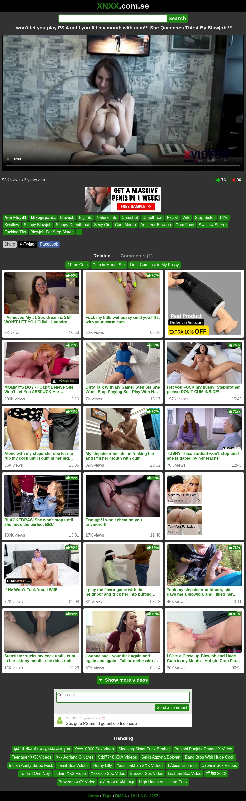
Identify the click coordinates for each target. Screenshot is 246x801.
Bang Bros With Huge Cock (209, 757)
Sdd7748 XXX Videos (117, 757)
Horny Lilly (102, 765)
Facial (172, 217)
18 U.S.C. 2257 (144, 796)
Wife (186, 217)
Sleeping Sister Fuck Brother (144, 749)
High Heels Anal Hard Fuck (163, 782)
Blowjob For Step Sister (51, 232)
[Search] (112, 18)
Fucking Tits (15, 232)
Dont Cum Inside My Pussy (154, 265)
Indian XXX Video (70, 773)
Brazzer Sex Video (146, 773)
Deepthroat (152, 217)
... (79, 232)
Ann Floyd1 (15, 217)
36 (236, 180)
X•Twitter (28, 244)
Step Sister (205, 217)
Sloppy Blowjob (37, 225)
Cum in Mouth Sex (109, 265)
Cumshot (130, 217)
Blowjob (67, 217)
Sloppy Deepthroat (73, 225)
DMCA (121, 796)
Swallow (11, 225)
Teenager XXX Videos (31, 757)
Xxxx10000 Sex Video (94, 749)
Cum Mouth (125, 225)
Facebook (49, 244)
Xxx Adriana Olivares (75, 757)
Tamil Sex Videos (73, 765)
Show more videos (123, 680)
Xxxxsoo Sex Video (108, 773)
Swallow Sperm (213, 225)
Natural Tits (107, 217)
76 (221, 180)
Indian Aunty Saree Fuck (31, 765)
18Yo (224, 217)
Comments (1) (136, 255)
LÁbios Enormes (182, 765)
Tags (106, 796)
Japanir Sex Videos (219, 765)
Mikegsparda (43, 217)
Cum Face (184, 225)
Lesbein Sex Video (185, 773)
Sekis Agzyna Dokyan (161, 757)
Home (93, 796)
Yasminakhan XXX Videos (140, 765)
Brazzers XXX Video (77, 782)
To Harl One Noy (35, 773)
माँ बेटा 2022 (216, 773)
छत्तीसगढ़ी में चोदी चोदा (117, 782)
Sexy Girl (102, 225)
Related (102, 255)
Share (9, 244)
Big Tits (85, 217)
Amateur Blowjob (155, 225)
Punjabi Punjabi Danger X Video (203, 749)
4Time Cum (77, 265)
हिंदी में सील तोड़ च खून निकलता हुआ (42, 749)
